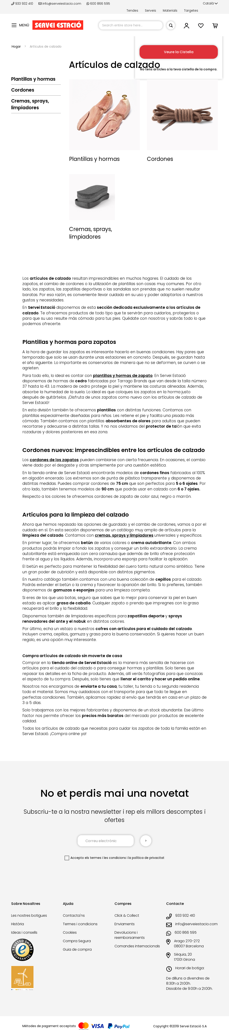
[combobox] (131, 25)
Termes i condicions (80, 924)
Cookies (70, 932)
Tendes (132, 10)
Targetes (191, 10)
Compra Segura (77, 941)
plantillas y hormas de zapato (123, 375)
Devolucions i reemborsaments (129, 935)
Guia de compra (77, 949)
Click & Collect (126, 915)
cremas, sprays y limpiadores (124, 535)
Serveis (150, 10)
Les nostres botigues (29, 915)
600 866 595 (98, 3)
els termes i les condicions (105, 858)
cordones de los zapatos (54, 459)
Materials (170, 10)
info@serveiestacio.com (59, 3)
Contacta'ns (74, 915)
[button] (210, 3)
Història (17, 924)
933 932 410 (22, 3)
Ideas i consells (24, 932)
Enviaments (124, 924)
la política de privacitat (146, 858)
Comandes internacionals (137, 946)
